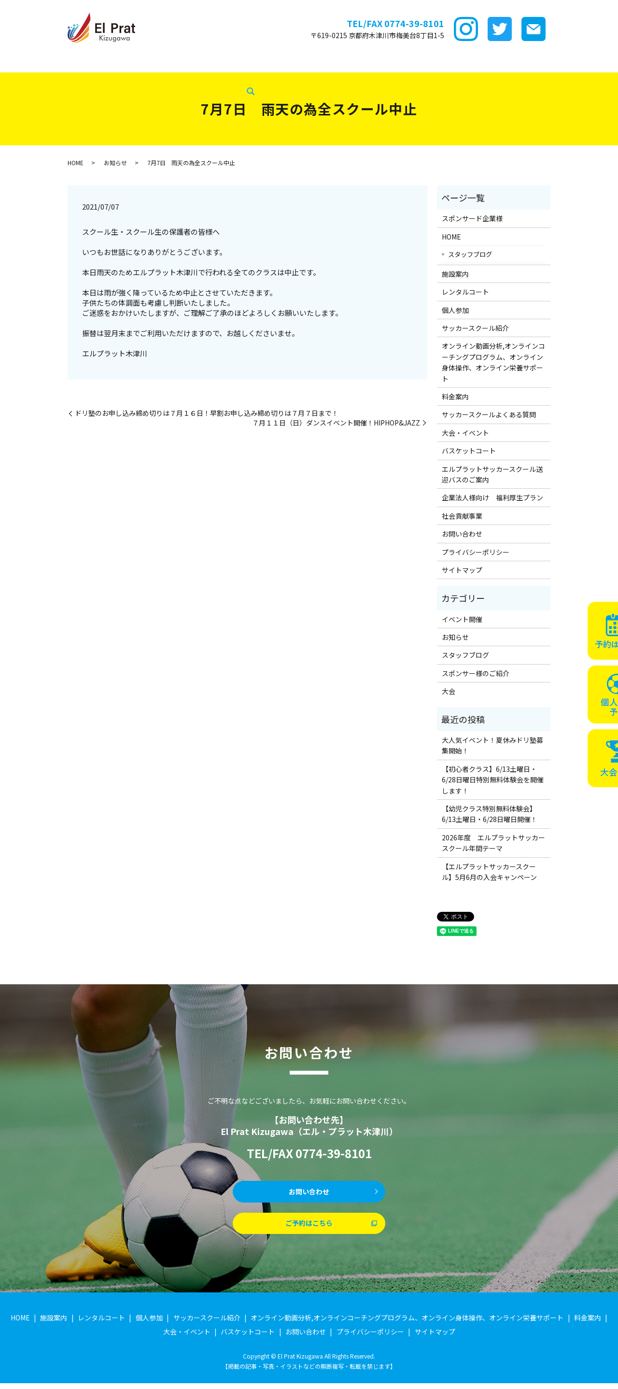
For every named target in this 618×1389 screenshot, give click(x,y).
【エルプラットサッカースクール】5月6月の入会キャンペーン (489, 872)
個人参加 (455, 310)
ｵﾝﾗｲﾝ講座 (340, 62)
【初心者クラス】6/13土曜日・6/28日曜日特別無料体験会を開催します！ (493, 779)
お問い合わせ (462, 534)
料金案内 (380, 62)
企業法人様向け (29, 78)
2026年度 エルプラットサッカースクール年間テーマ (493, 843)
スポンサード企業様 (66, 62)
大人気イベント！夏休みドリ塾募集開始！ (492, 745)
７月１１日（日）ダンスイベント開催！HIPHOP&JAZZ (336, 422)
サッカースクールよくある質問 (489, 414)
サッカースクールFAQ (438, 62)
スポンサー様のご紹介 (475, 673)
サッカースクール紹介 (281, 62)
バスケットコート (567, 62)
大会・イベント (506, 62)
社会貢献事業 (142, 78)
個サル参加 (220, 62)
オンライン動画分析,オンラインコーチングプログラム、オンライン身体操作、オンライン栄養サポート (493, 362)
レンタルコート (168, 62)
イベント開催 (462, 619)
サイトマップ (462, 570)
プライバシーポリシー (475, 552)
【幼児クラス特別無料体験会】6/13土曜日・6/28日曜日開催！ (489, 814)
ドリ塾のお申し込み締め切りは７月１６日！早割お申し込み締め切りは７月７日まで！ (206, 413)
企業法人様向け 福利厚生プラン (492, 497)
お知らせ (115, 162)
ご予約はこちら (309, 1227)
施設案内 (120, 62)
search (175, 78)
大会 (448, 691)
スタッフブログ (87, 78)
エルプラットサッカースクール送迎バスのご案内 (492, 474)
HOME (15, 62)
